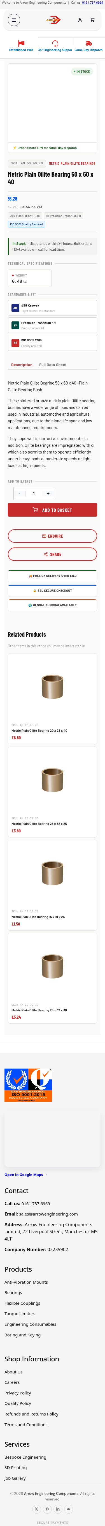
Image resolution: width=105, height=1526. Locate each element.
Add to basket (57, 510)
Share (52, 554)
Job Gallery (15, 1478)
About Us (13, 1372)
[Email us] (68, 1509)
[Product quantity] (33, 493)
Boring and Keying (22, 1335)
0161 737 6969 (92, 2)
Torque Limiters (19, 1313)
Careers (12, 1382)
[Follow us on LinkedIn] (57, 1509)
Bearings (13, 1292)
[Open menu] (14, 20)
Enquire (55, 535)
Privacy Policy (17, 1393)
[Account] (80, 20)
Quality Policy (17, 1403)
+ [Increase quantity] (48, 493)
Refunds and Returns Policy (31, 1414)
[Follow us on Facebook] (47, 1509)
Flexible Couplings (22, 1303)
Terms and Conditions (26, 1424)
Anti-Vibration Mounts (26, 1282)
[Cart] (92, 20)
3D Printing (15, 1467)
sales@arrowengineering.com (48, 1214)
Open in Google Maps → (26, 1174)
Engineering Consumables (30, 1324)
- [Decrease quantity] (19, 493)
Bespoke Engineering (25, 1457)
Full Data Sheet (53, 364)
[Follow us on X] (36, 1509)
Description (21, 364)
